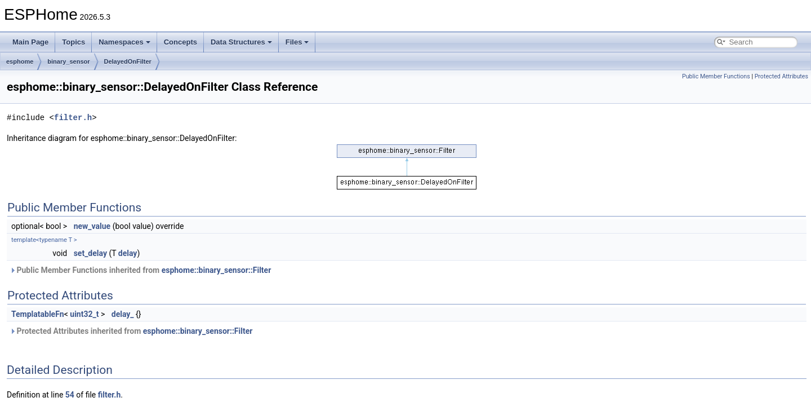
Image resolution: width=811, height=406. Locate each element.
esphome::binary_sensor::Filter (216, 270)
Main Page (30, 42)
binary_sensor (68, 61)
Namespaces (124, 42)
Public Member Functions (716, 76)
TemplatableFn (37, 314)
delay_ (123, 314)
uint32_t (84, 314)
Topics (73, 42)
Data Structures (241, 42)
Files (297, 42)
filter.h (73, 117)
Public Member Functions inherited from (140, 270)
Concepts (180, 42)
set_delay (90, 253)
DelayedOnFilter (127, 61)
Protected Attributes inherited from (131, 331)
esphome (19, 61)
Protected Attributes (781, 76)
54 (69, 394)
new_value (92, 226)
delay (127, 253)
